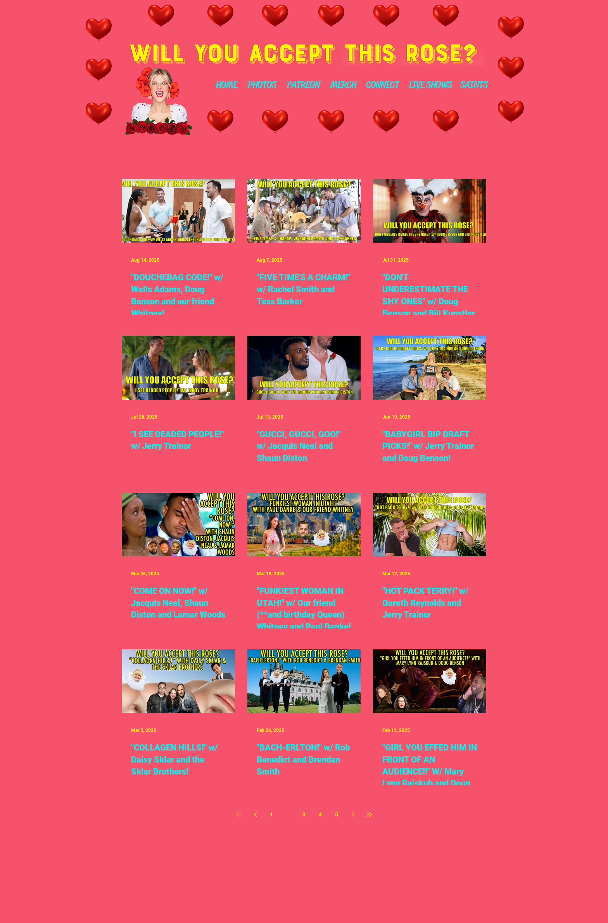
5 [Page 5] (336, 814)
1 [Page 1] (271, 814)
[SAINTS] (474, 85)
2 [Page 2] (287, 814)
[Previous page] (255, 814)
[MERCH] (343, 85)
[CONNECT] (382, 85)
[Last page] (369, 814)
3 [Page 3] (304, 814)
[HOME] (226, 85)
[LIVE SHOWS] (430, 85)
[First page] (239, 814)
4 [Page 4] (320, 814)
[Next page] (353, 814)
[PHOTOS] (261, 85)
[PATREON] (303, 85)
